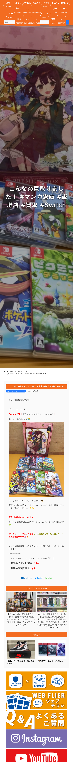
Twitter (39, 578)
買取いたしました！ (13, 391)
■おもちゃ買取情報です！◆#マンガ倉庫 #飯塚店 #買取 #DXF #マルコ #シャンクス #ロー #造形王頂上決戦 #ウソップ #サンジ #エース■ (21, 619)
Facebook (26, 578)
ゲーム (23, 391)
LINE (49, 578)
